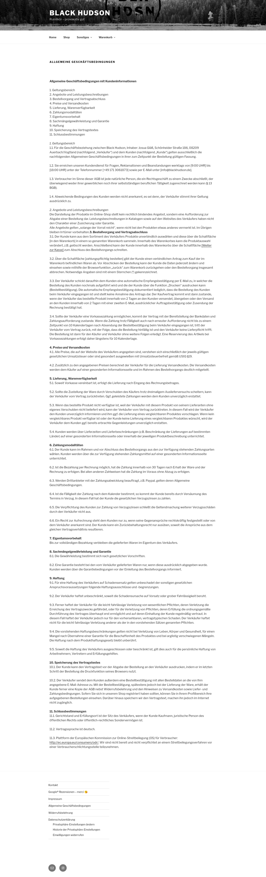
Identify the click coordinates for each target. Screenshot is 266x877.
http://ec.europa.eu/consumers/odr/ (74, 742)
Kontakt (53, 785)
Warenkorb (107, 37)
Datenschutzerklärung (61, 819)
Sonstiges (85, 37)
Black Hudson (80, 13)
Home (53, 37)
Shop (66, 37)
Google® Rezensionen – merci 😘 (68, 791)
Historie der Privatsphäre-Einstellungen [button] (76, 829)
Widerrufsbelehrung (60, 812)
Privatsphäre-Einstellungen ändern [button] (74, 824)
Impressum (55, 798)
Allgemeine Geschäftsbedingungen (69, 805)
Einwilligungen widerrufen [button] (68, 835)
